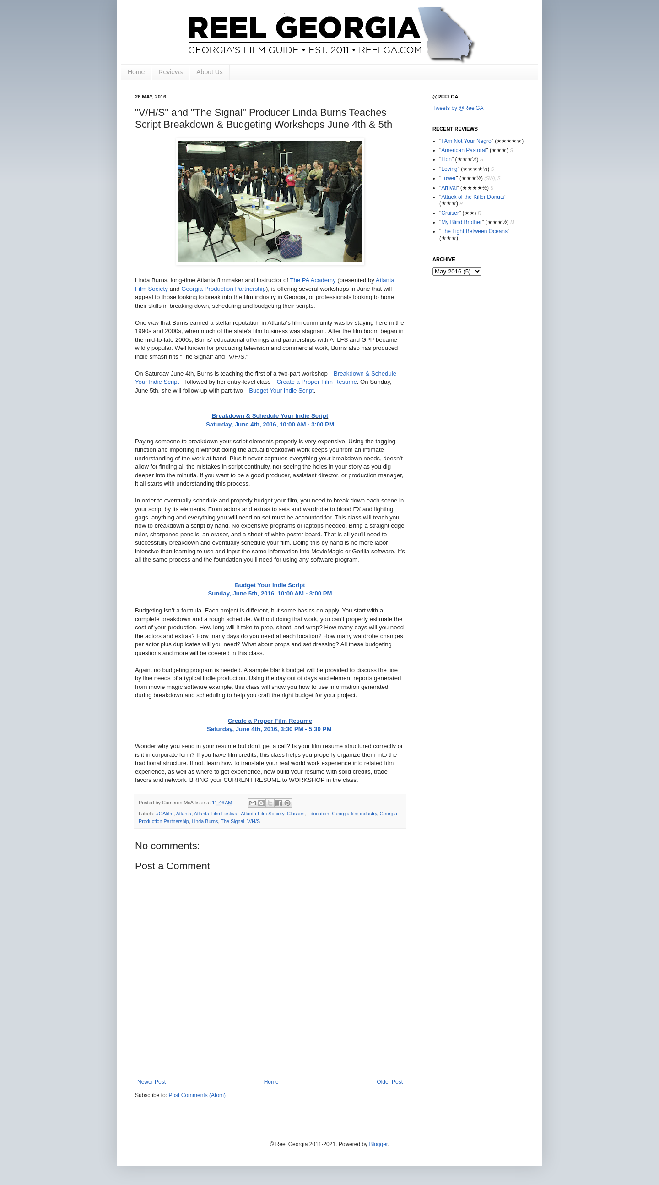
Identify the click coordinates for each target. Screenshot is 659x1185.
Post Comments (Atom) (197, 1095)
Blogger (378, 1144)
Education (318, 813)
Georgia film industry (354, 813)
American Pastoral (463, 150)
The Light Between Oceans (474, 231)
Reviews (170, 72)
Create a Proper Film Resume (317, 381)
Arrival (449, 188)
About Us (209, 72)
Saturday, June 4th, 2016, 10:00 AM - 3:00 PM (270, 424)
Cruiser (450, 213)
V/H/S (253, 821)
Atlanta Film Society (262, 813)
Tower (448, 178)
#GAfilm (164, 813)
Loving (449, 169)
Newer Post (151, 1082)
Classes (295, 813)
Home (136, 72)
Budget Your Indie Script (281, 390)
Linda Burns (205, 821)
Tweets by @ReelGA (458, 108)
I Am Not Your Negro (466, 141)
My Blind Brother (461, 222)
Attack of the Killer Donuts (472, 197)
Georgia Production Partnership (223, 288)
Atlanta (184, 813)
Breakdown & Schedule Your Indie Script (270, 415)
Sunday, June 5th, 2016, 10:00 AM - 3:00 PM (270, 593)
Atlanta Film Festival (216, 813)
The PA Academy (312, 280)
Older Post (390, 1082)
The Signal (232, 821)
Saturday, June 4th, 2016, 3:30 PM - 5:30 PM (270, 729)
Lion (446, 159)
